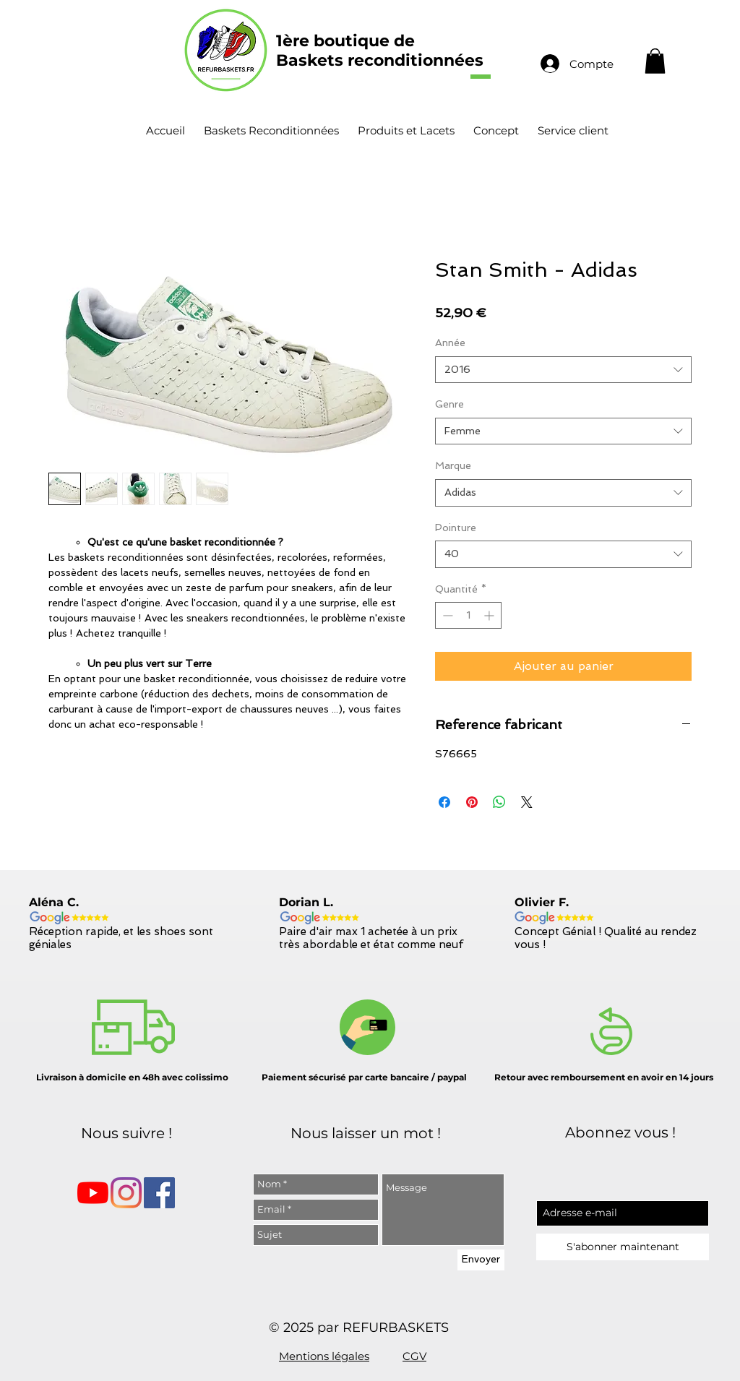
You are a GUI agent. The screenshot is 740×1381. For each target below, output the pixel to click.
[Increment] (490, 615)
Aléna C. (54, 902)
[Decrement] (446, 615)
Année (450, 342)
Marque (453, 465)
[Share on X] (526, 802)
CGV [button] (414, 1356)
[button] (655, 61)
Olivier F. (542, 902)
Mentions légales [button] (324, 1356)
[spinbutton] (468, 615)
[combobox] (563, 370)
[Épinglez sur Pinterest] (472, 802)
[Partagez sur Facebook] (444, 802)
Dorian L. (306, 902)
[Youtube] (92, 1192)
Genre (449, 404)
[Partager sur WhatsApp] (499, 802)
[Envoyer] (480, 1259)
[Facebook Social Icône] (159, 1192)
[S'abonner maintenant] (622, 1247)
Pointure (455, 527)
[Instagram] (126, 1192)
